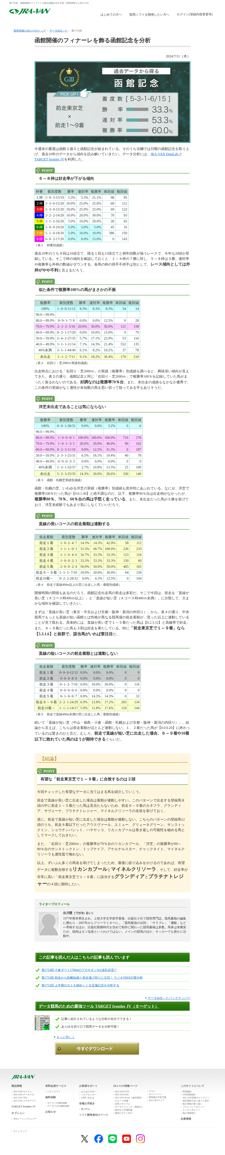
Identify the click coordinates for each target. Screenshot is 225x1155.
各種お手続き (87, 1103)
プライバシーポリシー (194, 1107)
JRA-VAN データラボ (23, 1094)
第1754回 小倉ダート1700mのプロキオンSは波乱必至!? (79, 970)
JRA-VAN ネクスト (22, 1091)
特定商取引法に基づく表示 (196, 1101)
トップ (26, 22)
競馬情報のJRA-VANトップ (30, 30)
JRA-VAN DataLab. (165, 154)
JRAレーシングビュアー (25, 1119)
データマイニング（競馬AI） (129, 1107)
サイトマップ (20, 1131)
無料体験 (95, 22)
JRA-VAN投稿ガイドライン (196, 1097)
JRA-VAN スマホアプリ (24, 1101)
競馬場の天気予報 (157, 1097)
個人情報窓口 (189, 1113)
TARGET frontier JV (49, 159)
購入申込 (129, 22)
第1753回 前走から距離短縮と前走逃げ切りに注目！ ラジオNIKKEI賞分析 (92, 977)
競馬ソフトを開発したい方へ (149, 14)
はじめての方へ (111, 14)
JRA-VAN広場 (164, 22)
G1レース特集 (122, 1101)
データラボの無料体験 (58, 1106)
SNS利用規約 (189, 1094)
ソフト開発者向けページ (93, 1114)
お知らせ (50, 1111)
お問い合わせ (87, 1097)
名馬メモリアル (122, 1104)
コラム (152, 1091)
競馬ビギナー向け (123, 1113)
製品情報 (60, 22)
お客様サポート (198, 22)
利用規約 (187, 1091)
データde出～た (58, 30)
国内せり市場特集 (123, 1110)
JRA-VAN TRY (20, 1097)
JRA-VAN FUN (122, 1091)
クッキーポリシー (191, 1110)
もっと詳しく (65, 1037)
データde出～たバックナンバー (169, 998)
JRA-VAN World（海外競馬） (129, 1097)
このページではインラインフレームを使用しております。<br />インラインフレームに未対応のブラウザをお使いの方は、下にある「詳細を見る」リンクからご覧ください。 (195, 14)
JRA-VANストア (157, 1100)
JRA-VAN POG (122, 1094)
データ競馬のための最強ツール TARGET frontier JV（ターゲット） (99, 1006)
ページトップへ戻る (203, 1071)
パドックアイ (53, 1091)
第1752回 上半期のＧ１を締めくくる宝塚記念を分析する (80, 985)
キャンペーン (155, 1094)
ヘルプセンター (88, 1094)
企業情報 (186, 1118)
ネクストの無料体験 (57, 1103)
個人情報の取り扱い (192, 1104)
